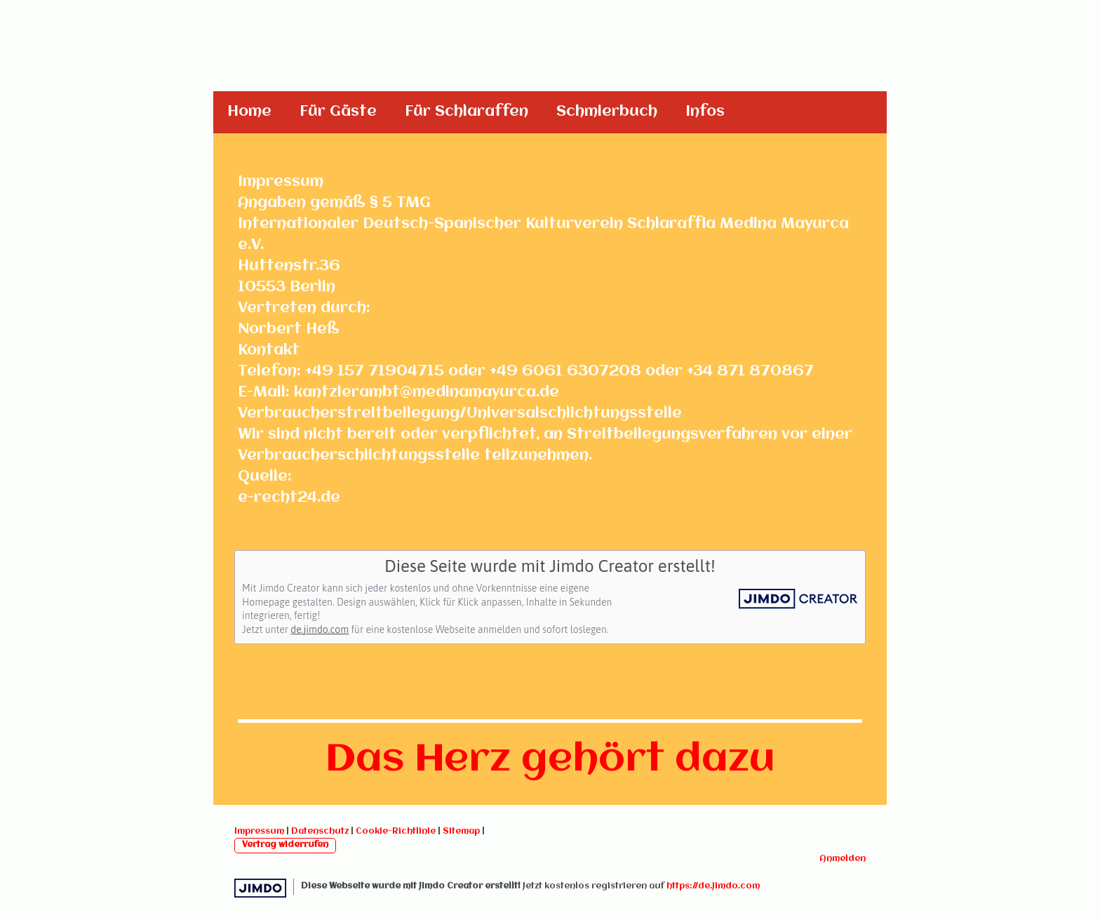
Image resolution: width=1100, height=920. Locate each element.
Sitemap (461, 831)
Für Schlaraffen (466, 112)
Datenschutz (320, 831)
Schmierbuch (606, 112)
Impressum (259, 831)
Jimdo (260, 888)
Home (249, 112)
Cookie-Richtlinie (396, 831)
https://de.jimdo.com (713, 886)
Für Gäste (338, 112)
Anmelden (842, 859)
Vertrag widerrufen (285, 845)
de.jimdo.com (319, 629)
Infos (705, 112)
